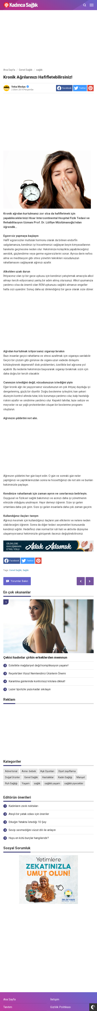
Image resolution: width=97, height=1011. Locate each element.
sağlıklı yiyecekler (73, 783)
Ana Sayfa (9, 999)
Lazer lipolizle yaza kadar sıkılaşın (30, 689)
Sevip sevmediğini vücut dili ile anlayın (32, 830)
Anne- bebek (29, 771)
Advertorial (11, 771)
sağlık (26, 570)
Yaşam (26, 783)
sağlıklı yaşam (52, 783)
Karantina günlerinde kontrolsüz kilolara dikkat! (37, 681)
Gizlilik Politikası (60, 1007)
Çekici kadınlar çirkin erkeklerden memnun (35, 657)
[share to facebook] (64, 88)
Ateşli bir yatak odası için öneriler (29, 814)
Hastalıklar (48, 777)
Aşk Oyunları (47, 771)
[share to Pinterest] (90, 88)
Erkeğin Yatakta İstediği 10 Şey (27, 822)
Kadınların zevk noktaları (23, 806)
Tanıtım (7, 1007)
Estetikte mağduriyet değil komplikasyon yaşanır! (39, 665)
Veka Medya (20, 86)
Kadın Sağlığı (65, 777)
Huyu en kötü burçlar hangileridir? (29, 838)
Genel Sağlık (15, 570)
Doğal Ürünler (12, 777)
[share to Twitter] (80, 88)
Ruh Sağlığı (11, 783)
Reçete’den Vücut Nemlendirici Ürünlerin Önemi (37, 673)
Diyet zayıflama (67, 771)
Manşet (81, 777)
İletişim (54, 999)
